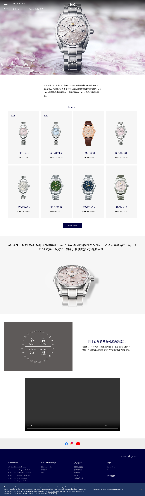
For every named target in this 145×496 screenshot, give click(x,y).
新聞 (109, 463)
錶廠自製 (44, 470)
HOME (10, 14)
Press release (111, 467)
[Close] (141, 489)
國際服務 (77, 473)
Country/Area (19, 3)
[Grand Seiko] (72, 6)
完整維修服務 (78, 467)
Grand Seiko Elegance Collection (19, 481)
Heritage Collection (27, 14)
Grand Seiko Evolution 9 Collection (19, 473)
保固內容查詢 (78, 478)
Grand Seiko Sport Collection (18, 478)
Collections (19, 9)
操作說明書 (78, 470)
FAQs (76, 475)
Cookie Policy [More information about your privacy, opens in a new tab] (52, 494)
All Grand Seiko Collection (17, 467)
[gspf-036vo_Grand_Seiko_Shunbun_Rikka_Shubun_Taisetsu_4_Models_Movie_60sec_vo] (72, 404)
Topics (109, 470)
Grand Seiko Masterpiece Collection (20, 470)
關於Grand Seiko (46, 467)
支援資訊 (78, 463)
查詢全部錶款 (72, 225)
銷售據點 (111, 476)
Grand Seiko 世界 (37, 9)
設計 (42, 473)
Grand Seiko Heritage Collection (19, 475)
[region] (72, 489)
